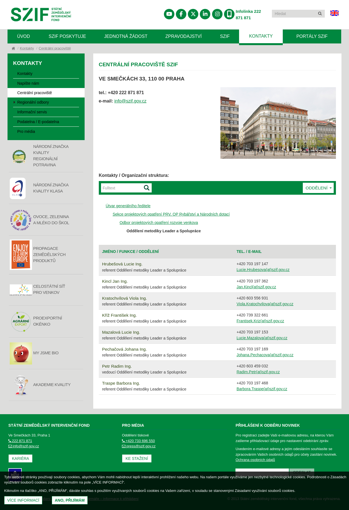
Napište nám (28, 83)
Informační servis (32, 112)
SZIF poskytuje (67, 36)
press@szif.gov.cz (139, 446)
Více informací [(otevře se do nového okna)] (23, 500)
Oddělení (319, 188)
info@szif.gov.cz (130, 101)
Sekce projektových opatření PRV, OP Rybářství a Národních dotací (171, 214)
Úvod (23, 36)
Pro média (26, 131)
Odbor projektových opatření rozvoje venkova (159, 222)
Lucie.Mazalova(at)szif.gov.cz (262, 338)
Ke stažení (137, 458)
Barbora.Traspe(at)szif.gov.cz (262, 389)
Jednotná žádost (126, 36)
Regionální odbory (33, 102)
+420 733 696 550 (138, 441)
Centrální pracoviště (55, 48)
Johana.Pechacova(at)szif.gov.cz (265, 355)
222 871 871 (20, 441)
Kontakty (261, 36)
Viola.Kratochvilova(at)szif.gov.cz (265, 304)
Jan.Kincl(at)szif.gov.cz (256, 287)
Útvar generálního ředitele (128, 206)
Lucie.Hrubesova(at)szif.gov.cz (263, 269)
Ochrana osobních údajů (255, 460)
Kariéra (20, 458)
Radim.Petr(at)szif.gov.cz (258, 372)
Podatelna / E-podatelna (38, 121)
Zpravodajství (183, 36)
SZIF (225, 36)
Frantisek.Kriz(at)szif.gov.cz (260, 321)
